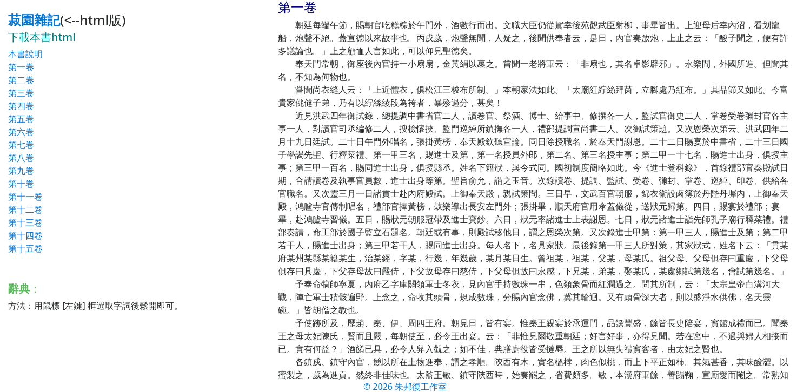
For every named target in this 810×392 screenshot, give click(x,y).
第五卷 (21, 119)
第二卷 (21, 80)
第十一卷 (25, 196)
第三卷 (21, 93)
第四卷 (21, 106)
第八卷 (21, 158)
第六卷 (21, 132)
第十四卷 (25, 235)
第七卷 (21, 145)
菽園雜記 (34, 20)
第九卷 (21, 171)
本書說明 (25, 54)
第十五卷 (25, 248)
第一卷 (21, 67)
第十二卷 (25, 209)
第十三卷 (25, 222)
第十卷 (21, 184)
